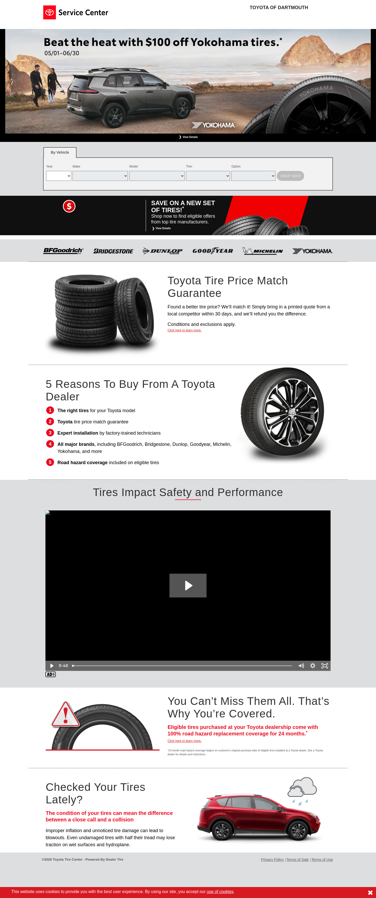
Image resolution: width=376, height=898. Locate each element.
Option (235, 166)
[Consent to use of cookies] (370, 892)
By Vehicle (60, 154)
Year (49, 166)
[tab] (60, 152)
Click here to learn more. (185, 330)
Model (133, 166)
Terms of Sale (297, 859)
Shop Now (290, 176)
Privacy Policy (272, 859)
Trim (189, 166)
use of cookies (220, 891)
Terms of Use (322, 859)
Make (76, 166)
